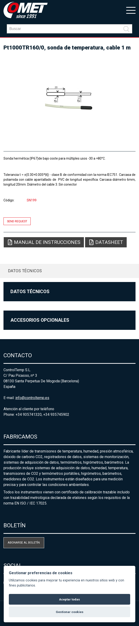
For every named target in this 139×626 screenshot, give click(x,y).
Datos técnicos (25, 270)
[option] (69, 99)
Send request (17, 221)
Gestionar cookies (69, 612)
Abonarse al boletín (24, 542)
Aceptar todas (69, 599)
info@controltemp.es (32, 398)
